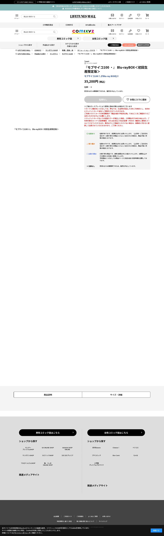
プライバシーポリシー (21, 533)
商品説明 (48, 394)
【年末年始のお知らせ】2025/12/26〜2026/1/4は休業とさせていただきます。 (83, 6)
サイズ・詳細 (116, 394)
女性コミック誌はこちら (116, 432)
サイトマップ (103, 521)
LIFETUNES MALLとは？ (82, 2)
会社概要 (56, 516)
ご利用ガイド (130, 2)
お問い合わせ (106, 516)
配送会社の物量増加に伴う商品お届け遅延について (83, 8)
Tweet (86, 61)
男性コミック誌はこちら (48, 432)
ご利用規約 (80, 516)
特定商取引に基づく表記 (64, 521)
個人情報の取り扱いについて (85, 521)
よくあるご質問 (144, 2)
